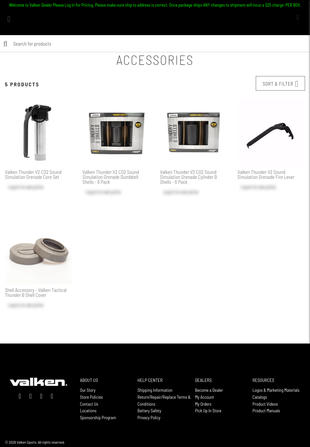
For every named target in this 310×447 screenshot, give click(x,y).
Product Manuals (266, 410)
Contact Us (89, 404)
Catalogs (259, 397)
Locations (88, 410)
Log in (14, 187)
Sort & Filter (280, 83)
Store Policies (91, 397)
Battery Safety (149, 410)
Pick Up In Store (208, 410)
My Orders (203, 404)
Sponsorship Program (98, 417)
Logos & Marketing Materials (275, 390)
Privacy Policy (149, 417)
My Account (204, 397)
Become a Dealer (209, 390)
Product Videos (265, 404)
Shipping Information (155, 390)
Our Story (88, 390)
